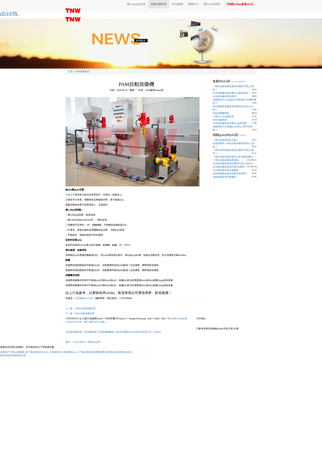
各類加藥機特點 (221, 113)
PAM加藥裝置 (220, 120)
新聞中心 (193, 4)
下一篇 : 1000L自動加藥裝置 (79, 313)
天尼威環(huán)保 (84, 298)
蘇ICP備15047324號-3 (95, 322)
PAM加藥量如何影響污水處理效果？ (231, 93)
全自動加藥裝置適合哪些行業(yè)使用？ (233, 163)
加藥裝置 (70, 194)
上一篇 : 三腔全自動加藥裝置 (80, 308)
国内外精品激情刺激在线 (13, 355)
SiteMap (157, 332)
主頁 (70, 71)
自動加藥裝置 (159, 4)
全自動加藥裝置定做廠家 (225, 170)
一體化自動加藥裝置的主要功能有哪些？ (234, 157)
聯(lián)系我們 (212, 4)
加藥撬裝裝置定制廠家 (224, 177)
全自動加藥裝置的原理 (224, 96)
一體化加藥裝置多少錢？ (225, 140)
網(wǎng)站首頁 (136, 4)
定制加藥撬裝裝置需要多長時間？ (230, 173)
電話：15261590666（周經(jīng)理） (83, 342)
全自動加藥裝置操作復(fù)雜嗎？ (230, 167)
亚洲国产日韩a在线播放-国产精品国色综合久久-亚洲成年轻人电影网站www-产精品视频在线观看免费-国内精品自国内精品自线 (65, 352)
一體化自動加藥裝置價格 (225, 160)
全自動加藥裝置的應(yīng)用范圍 (230, 123)
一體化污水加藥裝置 (223, 116)
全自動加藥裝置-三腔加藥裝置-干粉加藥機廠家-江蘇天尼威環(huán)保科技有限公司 (108, 332)
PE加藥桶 (177, 4)
